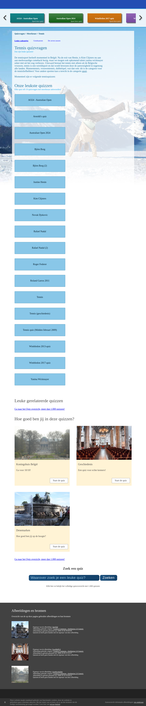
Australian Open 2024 (65, 18)
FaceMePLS (56, 649)
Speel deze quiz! (38, 21)
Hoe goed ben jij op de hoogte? (31, 536)
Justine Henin (39, 182)
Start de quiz (59, 480)
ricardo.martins (57, 672)
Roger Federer (40, 264)
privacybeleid (55, 704)
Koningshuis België (27, 464)
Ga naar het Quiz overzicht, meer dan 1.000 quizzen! (40, 409)
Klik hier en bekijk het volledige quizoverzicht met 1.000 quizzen (73, 586)
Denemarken (23, 530)
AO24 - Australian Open (27, 18)
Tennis (40, 297)
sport (84, 71)
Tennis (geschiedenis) (40, 313)
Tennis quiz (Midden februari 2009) (40, 330)
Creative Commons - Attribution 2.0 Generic (68, 629)
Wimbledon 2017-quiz (104, 18)
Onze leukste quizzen (33, 85)
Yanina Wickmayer (40, 379)
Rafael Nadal (40, 231)
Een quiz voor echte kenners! (92, 470)
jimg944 (55, 627)
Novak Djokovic (40, 215)
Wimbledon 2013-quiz (40, 346)
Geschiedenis (85, 464)
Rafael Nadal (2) (40, 248)
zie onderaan (138, 702)
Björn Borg (39, 149)
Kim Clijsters (39, 198)
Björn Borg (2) (40, 165)
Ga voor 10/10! (23, 470)
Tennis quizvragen (31, 47)
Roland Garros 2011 (39, 280)
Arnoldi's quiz (39, 116)
